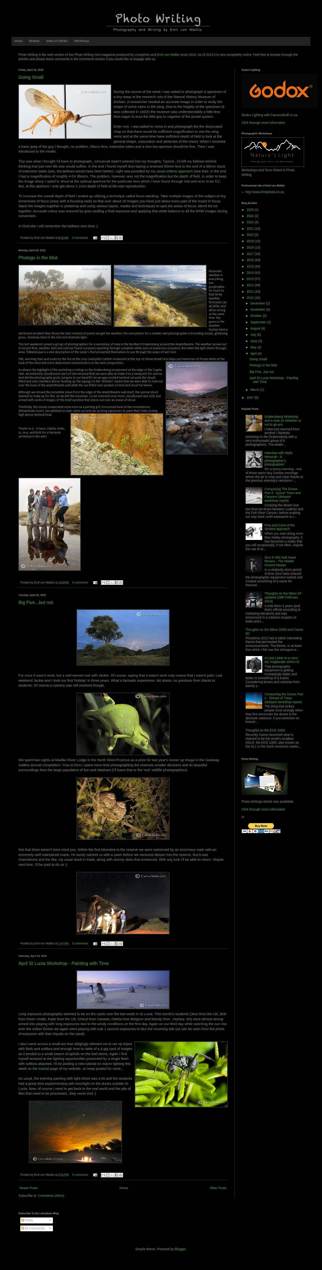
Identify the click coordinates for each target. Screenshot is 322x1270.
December (258, 303)
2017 (251, 254)
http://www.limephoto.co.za (265, 192)
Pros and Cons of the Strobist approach (279, 527)
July (253, 334)
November (258, 309)
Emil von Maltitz (168, 54)
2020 (251, 235)
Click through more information (263, 122)
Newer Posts (29, 1188)
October (256, 316)
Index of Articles (57, 41)
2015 (251, 266)
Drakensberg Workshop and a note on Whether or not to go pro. (282, 420)
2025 (251, 210)
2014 (251, 272)
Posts (27, 1220)
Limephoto (142, 54)
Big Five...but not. (36, 602)
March (255, 390)
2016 (251, 260)
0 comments (80, 237)
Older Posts (218, 1188)
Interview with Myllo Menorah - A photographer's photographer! (278, 458)
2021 (251, 228)
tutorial (44, 1068)
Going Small (30, 77)
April (254, 353)
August (255, 328)
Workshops (81, 41)
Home (19, 41)
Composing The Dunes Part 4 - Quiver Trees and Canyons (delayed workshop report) (282, 494)
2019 (251, 241)
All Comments (33, 1228)
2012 (251, 285)
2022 (251, 222)
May (253, 347)
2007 (251, 397)
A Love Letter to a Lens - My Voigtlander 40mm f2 (282, 660)
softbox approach (179, 171)
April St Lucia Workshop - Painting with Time (63, 963)
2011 (251, 291)
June (254, 341)
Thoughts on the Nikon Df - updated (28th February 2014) (283, 597)
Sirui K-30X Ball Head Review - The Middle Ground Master (280, 561)
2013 (251, 279)
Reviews (34, 41)
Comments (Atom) (51, 1195)
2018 (251, 247)
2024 (251, 216)
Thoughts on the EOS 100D (265, 730)
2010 (251, 298)
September (258, 322)
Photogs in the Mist (38, 257)
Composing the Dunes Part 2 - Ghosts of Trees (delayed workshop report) (283, 698)
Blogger (180, 1249)
